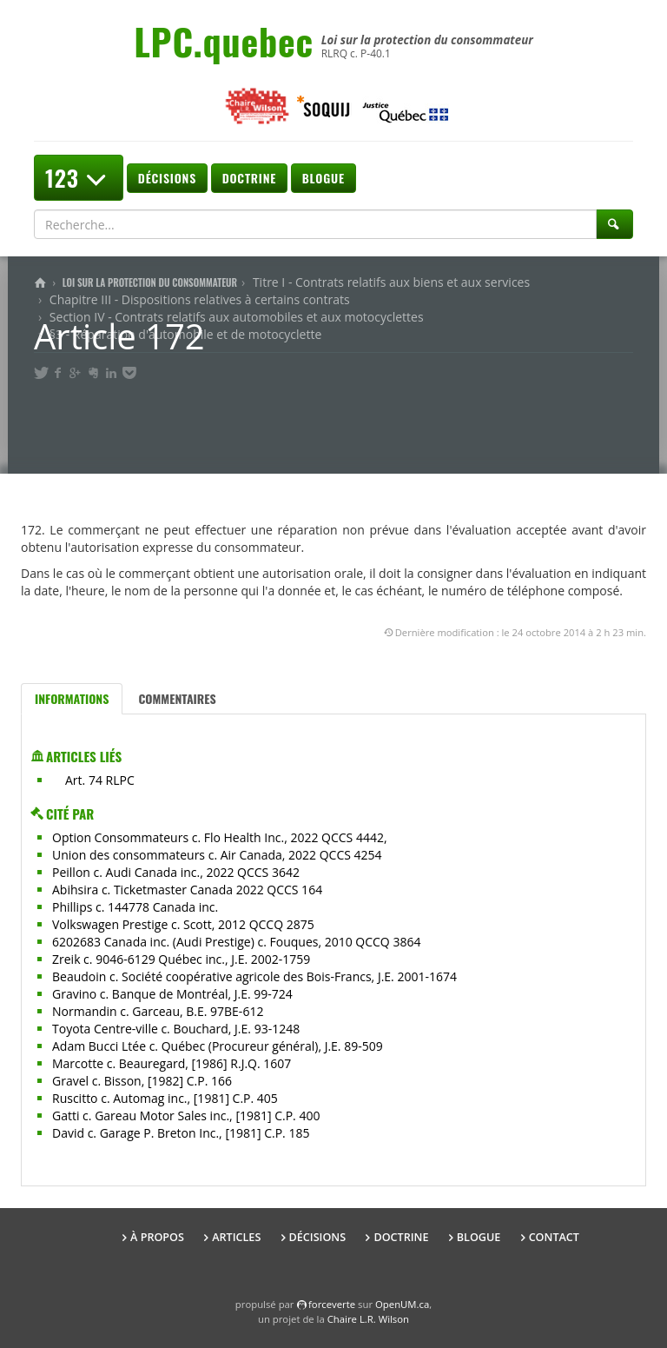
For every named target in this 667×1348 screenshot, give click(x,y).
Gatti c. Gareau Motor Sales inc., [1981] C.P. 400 (186, 1115)
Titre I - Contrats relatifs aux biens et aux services (391, 282)
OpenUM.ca (402, 1304)
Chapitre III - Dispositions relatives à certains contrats (200, 299)
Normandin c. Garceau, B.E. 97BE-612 (157, 1011)
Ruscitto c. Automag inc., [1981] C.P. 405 (165, 1098)
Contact (554, 1237)
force (331, 1304)
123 (78, 178)
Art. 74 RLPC (100, 780)
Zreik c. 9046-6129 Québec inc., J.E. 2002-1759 (181, 959)
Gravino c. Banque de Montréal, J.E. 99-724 (172, 994)
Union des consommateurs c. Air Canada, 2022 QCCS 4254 (217, 855)
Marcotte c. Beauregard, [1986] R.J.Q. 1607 (171, 1063)
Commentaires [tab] (176, 698)
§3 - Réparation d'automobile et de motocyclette (185, 334)
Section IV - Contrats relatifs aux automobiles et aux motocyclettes (237, 317)
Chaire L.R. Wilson (368, 1318)
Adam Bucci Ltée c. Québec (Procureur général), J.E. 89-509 (217, 1046)
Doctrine (249, 178)
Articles (236, 1237)
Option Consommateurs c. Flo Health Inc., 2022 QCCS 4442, (219, 837)
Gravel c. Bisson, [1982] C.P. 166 (142, 1080)
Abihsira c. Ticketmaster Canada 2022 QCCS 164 (187, 889)
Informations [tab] (72, 698)
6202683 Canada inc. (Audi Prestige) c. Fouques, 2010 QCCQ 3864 (236, 941)
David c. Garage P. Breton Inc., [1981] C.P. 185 (180, 1133)
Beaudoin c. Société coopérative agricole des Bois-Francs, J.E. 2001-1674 (254, 976)
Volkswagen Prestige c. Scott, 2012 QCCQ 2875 (183, 924)
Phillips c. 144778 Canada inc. (135, 907)
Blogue (323, 178)
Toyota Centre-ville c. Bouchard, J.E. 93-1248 (176, 1028)
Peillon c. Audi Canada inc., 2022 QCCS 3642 (176, 872)
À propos (157, 1237)
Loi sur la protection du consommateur (150, 282)
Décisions (167, 178)
